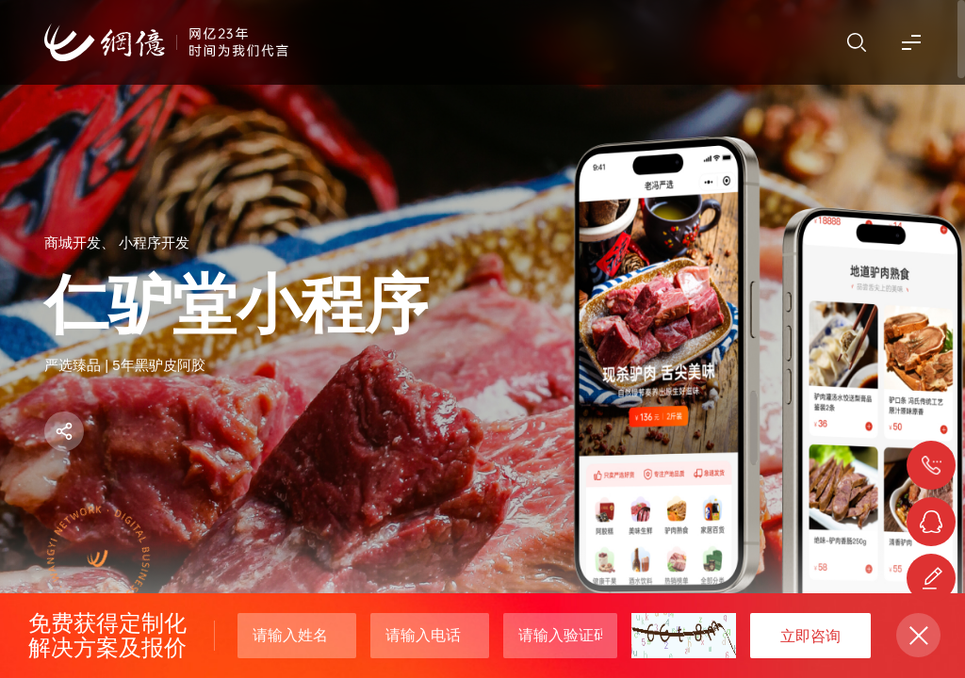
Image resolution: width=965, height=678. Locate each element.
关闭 (918, 635)
